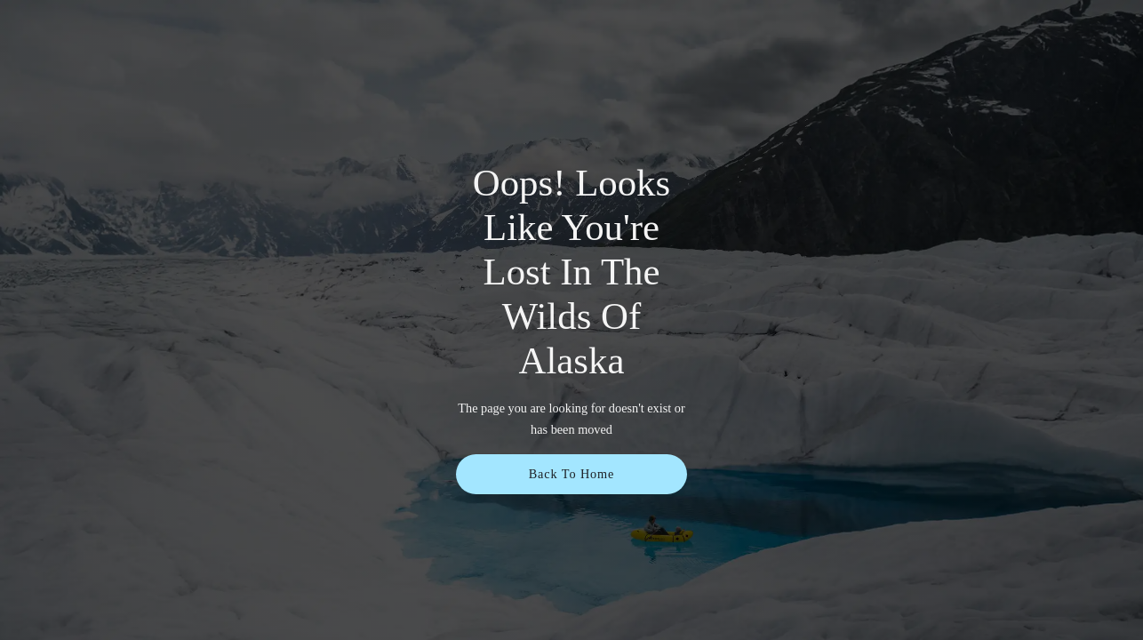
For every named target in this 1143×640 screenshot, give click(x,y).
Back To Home (572, 474)
